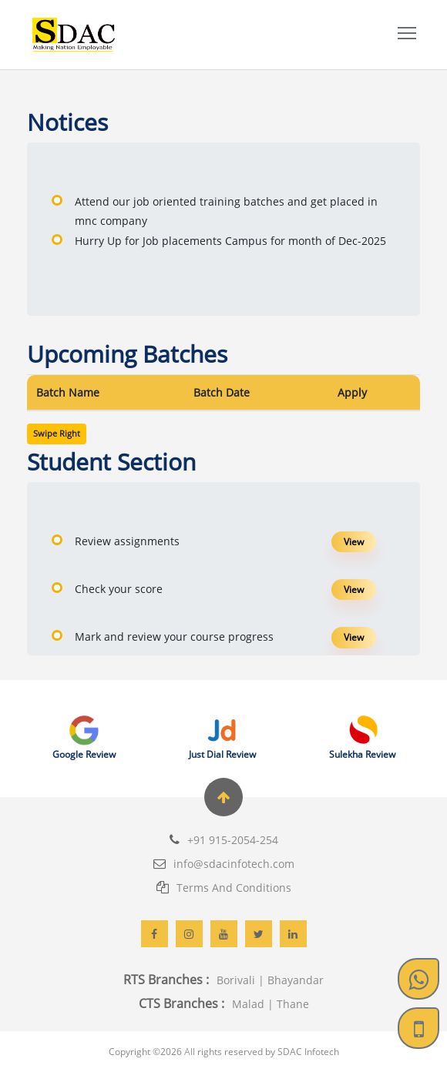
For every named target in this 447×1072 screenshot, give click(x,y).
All (189, 1051)
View (354, 541)
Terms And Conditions (223, 887)
